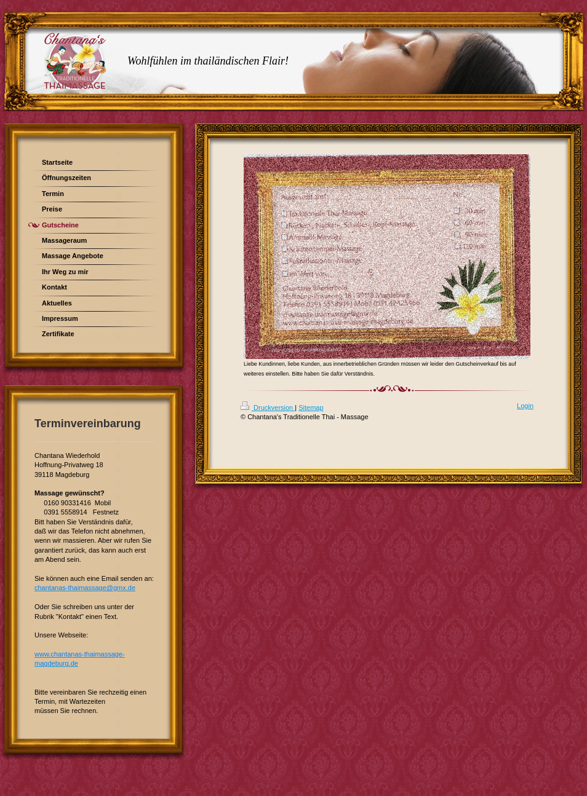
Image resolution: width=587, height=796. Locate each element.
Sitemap (310, 407)
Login (525, 405)
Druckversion (268, 407)
